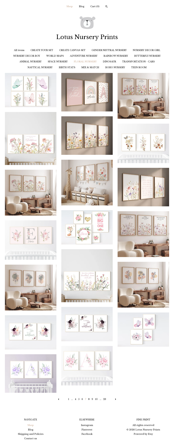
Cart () (94, 6)
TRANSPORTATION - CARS (138, 61)
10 (96, 399)
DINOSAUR (109, 61)
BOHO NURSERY (115, 67)
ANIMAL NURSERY (30, 61)
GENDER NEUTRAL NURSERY (109, 50)
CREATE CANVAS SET (72, 50)
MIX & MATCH (90, 67)
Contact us (30, 438)
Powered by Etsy (143, 434)
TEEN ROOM (139, 67)
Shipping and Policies (31, 434)
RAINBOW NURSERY (116, 56)
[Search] (106, 6)
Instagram (87, 425)
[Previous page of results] (59, 399)
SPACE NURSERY (58, 61)
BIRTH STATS (67, 67)
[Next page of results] (115, 399)
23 (104, 399)
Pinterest (87, 429)
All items (19, 50)
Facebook (87, 434)
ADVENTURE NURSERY (83, 56)
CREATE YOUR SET (42, 50)
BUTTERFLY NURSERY (147, 56)
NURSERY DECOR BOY (26, 56)
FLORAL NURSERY (85, 61)
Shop (69, 6)
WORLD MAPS (55, 56)
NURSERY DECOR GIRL (146, 50)
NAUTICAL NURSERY (40, 67)
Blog (81, 6)
